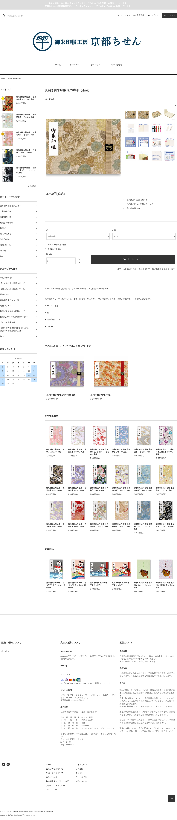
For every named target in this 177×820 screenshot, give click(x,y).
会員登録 (140, 15)
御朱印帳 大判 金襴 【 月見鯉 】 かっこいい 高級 (26, 151)
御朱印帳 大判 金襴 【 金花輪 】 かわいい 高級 (165, 489)
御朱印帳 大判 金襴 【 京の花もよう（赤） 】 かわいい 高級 (99, 451)
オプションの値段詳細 (126, 269)
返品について (144, 269)
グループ (96, 65)
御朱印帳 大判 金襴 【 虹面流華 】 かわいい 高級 (99, 525)
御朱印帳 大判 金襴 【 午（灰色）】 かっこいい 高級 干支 (55, 585)
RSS (48, 790)
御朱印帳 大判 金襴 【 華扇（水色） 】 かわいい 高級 (143, 526)
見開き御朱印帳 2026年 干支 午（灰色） (98, 584)
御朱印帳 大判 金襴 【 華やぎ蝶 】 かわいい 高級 (121, 489)
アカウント (125, 15)
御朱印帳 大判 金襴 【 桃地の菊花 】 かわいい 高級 (26, 133)
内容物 (50, 326)
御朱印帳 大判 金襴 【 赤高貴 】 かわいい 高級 (77, 525)
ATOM (54, 790)
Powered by (17, 815)
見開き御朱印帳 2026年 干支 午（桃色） (120, 584)
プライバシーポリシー (55, 785)
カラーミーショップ (6, 811)
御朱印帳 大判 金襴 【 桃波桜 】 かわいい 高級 (77, 450)
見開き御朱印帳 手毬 (100, 395)
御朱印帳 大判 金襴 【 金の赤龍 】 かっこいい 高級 (26, 98)
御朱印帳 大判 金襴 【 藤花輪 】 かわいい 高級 (55, 525)
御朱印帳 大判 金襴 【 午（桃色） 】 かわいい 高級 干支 (77, 585)
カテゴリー (75, 65)
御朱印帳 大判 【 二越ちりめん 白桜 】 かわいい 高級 (165, 451)
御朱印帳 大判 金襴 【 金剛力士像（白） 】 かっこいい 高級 (26, 170)
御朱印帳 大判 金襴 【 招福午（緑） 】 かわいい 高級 (143, 585)
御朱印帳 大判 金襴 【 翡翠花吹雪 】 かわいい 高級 (26, 116)
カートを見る (81, 777)
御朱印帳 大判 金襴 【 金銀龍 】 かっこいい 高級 (165, 525)
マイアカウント (82, 764)
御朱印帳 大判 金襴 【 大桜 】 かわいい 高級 (99, 489)
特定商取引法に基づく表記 (163, 269)
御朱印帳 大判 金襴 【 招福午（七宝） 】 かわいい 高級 (165, 585)
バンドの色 (49, 99)
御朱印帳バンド (53, 319)
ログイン (154, 15)
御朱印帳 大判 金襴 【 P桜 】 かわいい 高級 (55, 450)
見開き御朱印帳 (15, 78)
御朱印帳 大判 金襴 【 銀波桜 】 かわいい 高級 (143, 450)
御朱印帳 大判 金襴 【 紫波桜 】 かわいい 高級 (77, 489)
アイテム (169, 15)
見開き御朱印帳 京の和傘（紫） (61, 395)
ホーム (58, 65)
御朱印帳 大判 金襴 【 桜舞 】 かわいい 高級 (121, 450)
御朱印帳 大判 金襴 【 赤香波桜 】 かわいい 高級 (121, 525)
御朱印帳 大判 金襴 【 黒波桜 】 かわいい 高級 (55, 489)
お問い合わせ (116, 65)
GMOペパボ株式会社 (34, 811)
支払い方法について (54, 769)
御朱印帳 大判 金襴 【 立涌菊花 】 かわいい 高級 (143, 489)
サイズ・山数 (52, 306)
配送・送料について (54, 773)
